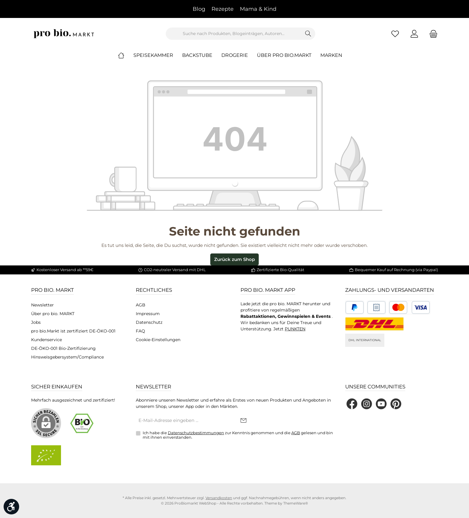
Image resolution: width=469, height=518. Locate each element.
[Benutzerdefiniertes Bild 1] (354, 307)
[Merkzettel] (395, 34)
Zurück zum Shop (234, 259)
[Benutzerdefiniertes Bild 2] (376, 307)
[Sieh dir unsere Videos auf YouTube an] (381, 404)
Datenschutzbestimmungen (196, 432)
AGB (140, 305)
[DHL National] (374, 324)
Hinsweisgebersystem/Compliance (67, 357)
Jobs (36, 322)
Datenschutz (149, 322)
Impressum (148, 313)
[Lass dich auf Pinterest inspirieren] (396, 404)
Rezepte (222, 9)
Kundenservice (46, 339)
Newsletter (42, 305)
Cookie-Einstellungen (158, 339)
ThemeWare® (295, 503)
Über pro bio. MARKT (52, 313)
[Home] (125, 55)
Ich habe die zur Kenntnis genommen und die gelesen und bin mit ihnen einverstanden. (238, 435)
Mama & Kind (258, 9)
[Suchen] (308, 34)
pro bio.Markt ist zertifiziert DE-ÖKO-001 (73, 331)
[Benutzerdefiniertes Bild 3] (409, 307)
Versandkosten (218, 498)
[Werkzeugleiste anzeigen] (11, 506)
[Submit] (243, 420)
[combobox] (234, 34)
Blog (199, 9)
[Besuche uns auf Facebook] (352, 404)
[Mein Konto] (414, 34)
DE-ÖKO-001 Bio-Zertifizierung (63, 348)
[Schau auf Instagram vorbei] (366, 404)
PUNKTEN (295, 329)
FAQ (140, 331)
